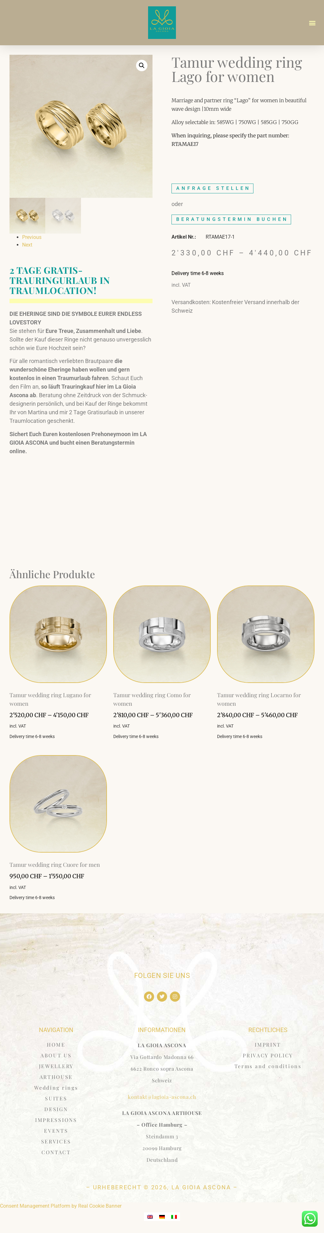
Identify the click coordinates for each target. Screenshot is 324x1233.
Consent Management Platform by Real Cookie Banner (61, 1206)
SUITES (56, 1098)
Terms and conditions (268, 1066)
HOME (56, 1044)
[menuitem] (150, 1216)
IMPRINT (268, 1044)
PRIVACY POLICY (268, 1055)
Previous (31, 237)
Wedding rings (56, 1087)
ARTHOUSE (56, 1076)
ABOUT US (56, 1055)
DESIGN (56, 1109)
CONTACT (56, 1152)
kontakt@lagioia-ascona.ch (162, 1096)
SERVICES (56, 1141)
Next (27, 245)
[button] (312, 22)
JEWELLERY (56, 1066)
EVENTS (56, 1130)
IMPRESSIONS (56, 1120)
